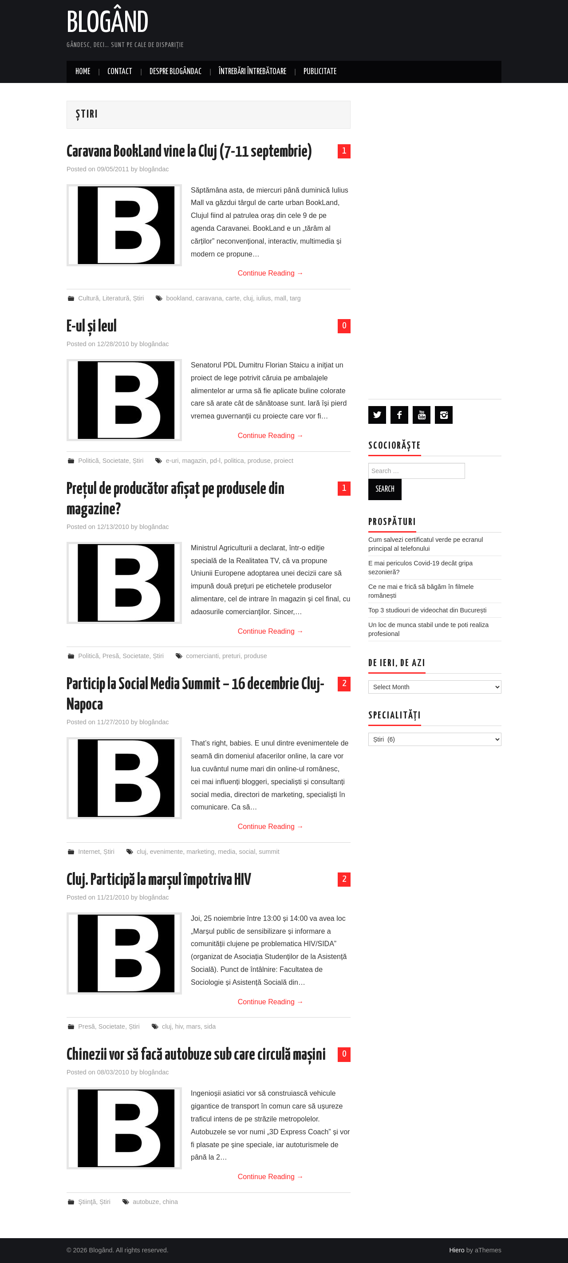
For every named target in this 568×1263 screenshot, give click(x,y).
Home (82, 72)
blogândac (154, 169)
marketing (200, 851)
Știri (138, 298)
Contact (119, 72)
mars (193, 1026)
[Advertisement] (434, 240)
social (247, 851)
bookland (179, 298)
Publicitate (320, 72)
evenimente (166, 851)
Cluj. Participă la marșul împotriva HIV (159, 880)
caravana (209, 298)
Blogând (108, 24)
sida (210, 1026)
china (170, 1201)
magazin (194, 460)
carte (232, 298)
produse (259, 460)
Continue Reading (271, 273)
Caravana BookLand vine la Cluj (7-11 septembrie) (189, 152)
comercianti (202, 655)
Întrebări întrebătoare (252, 72)
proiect (283, 460)
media (226, 851)
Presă (111, 655)
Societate (116, 460)
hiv (179, 1026)
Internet (89, 851)
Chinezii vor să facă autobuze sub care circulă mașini (196, 1055)
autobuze (146, 1201)
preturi (231, 655)
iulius (263, 298)
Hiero (456, 1250)
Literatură (116, 298)
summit (269, 851)
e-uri (172, 460)
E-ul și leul (92, 327)
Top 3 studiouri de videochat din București (427, 610)
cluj (248, 298)
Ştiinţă (87, 1201)
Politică (88, 460)
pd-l (215, 460)
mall (280, 298)
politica (234, 460)
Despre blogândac (175, 72)
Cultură (88, 298)
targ (295, 298)
